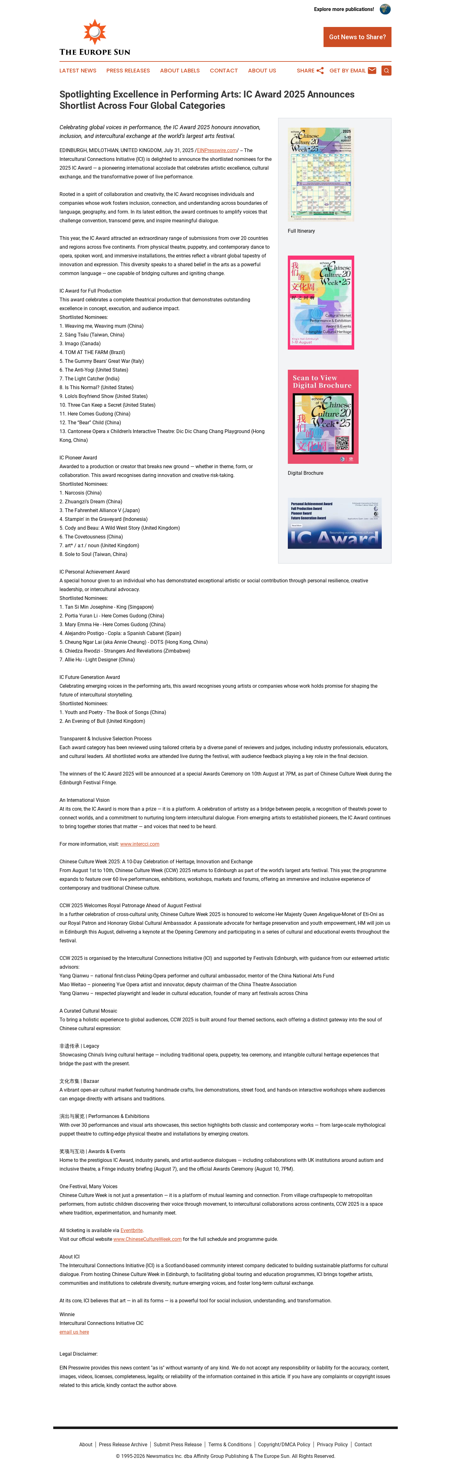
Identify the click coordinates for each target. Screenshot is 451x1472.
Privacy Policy (332, 1445)
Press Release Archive (123, 1445)
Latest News (78, 70)
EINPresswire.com (217, 150)
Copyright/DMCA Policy (284, 1445)
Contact (224, 70)
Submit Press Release (178, 1445)
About (85, 1445)
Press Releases (128, 70)
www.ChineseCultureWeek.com (147, 1239)
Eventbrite (132, 1230)
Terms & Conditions (229, 1445)
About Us (262, 70)
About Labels (180, 70)
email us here (74, 1332)
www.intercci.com (139, 844)
